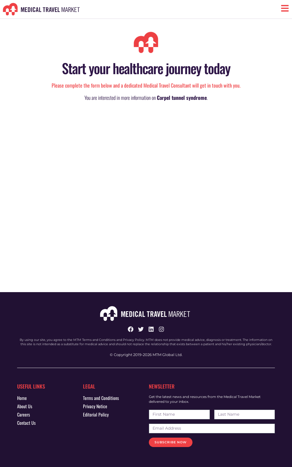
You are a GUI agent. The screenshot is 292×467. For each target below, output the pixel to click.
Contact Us (26, 422)
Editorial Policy (96, 414)
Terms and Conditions (101, 398)
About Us (24, 406)
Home (22, 398)
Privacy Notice (95, 406)
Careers (23, 414)
